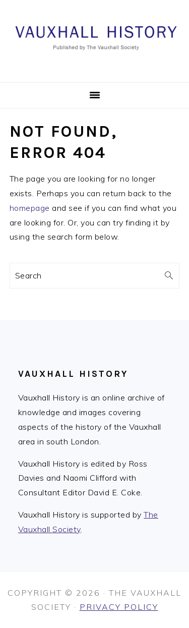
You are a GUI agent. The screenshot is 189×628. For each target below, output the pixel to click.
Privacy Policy (119, 607)
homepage (30, 208)
